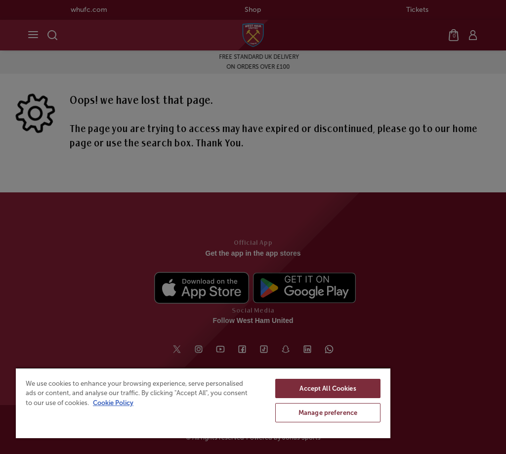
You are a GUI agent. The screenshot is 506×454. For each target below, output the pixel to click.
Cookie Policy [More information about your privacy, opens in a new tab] (113, 403)
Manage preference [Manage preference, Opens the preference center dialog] (327, 412)
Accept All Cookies (327, 388)
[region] (203, 402)
